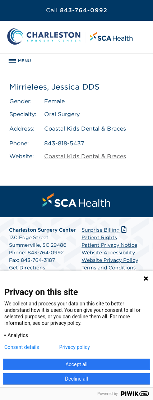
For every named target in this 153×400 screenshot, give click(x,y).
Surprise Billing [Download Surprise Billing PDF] (105, 230)
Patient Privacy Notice (109, 245)
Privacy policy (74, 347)
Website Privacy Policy (110, 260)
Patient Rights (99, 237)
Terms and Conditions (109, 268)
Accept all (76, 364)
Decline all (76, 379)
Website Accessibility (108, 252)
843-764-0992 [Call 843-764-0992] (76, 10)
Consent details (21, 347)
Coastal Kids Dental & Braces (85, 156)
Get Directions (27, 268)
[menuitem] (76, 200)
